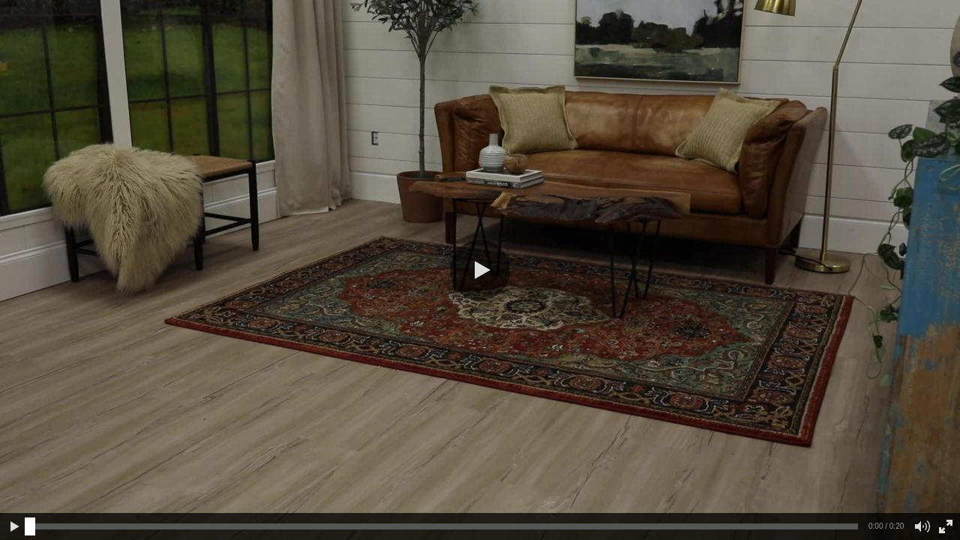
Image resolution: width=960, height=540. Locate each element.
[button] (480, 270)
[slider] (30, 527)
